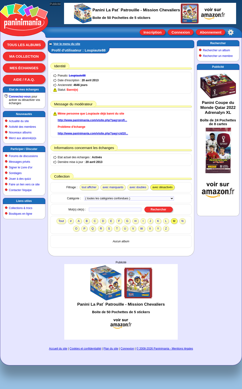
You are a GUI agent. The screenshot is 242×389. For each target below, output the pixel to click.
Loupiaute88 (77, 75)
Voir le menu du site (66, 44)
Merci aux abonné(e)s (22, 138)
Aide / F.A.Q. (24, 79)
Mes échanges (24, 68)
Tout (61, 221)
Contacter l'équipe (20, 190)
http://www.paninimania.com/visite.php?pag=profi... (92, 120)
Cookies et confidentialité (85, 348)
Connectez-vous (20, 96)
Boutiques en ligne (20, 213)
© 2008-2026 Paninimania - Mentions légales (164, 348)
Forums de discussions (23, 156)
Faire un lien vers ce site (24, 184)
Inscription (152, 32)
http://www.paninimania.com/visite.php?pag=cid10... (93, 133)
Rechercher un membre (218, 56)
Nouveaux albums (20, 132)
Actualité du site (19, 121)
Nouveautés (24, 114)
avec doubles (138, 187)
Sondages (15, 173)
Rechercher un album (216, 50)
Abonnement (210, 32)
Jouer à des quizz (20, 178)
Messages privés (19, 161)
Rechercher (218, 43)
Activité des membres (22, 126)
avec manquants (113, 187)
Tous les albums (24, 45)
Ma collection (24, 56)
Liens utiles (24, 201)
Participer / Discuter (24, 149)
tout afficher (89, 187)
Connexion (181, 32)
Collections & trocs (20, 208)
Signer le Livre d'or (21, 167)
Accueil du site (58, 348)
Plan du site (111, 348)
